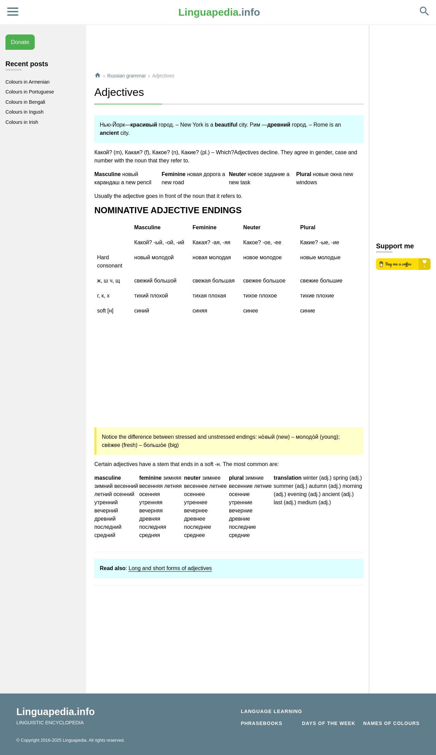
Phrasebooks (261, 723)
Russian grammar (126, 75)
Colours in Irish (21, 122)
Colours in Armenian (27, 82)
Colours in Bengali (25, 102)
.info (219, 12)
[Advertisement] (228, 50)
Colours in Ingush (24, 112)
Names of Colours (391, 723)
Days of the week (329, 723)
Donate (20, 42)
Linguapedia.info (55, 711)
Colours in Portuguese (29, 92)
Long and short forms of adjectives (170, 568)
